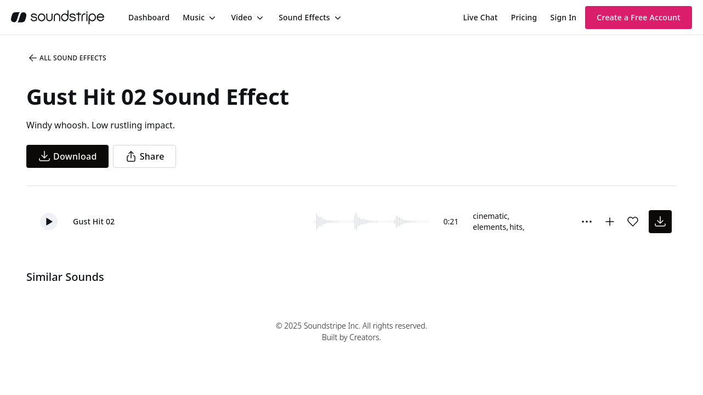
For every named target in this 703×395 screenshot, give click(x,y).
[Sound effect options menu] (586, 221)
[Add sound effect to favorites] (632, 221)
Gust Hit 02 (94, 221)
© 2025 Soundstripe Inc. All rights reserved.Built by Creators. (351, 331)
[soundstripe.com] (57, 17)
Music (194, 17)
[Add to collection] (609, 221)
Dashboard (148, 17)
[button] (49, 221)
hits (516, 227)
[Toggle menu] (211, 17)
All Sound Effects (66, 58)
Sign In (564, 17)
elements (489, 227)
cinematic (490, 216)
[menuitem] (149, 17)
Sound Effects (304, 17)
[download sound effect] (660, 221)
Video (241, 17)
